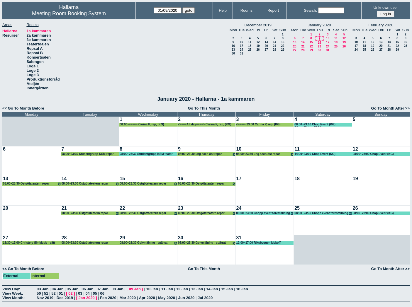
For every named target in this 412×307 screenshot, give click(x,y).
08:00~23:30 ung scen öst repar (207, 154)
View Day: (11, 289)
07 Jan (102, 289)
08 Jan (117, 289)
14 (274, 42)
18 (249, 45)
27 (266, 49)
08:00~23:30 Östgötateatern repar (32, 184)
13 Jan (197, 289)
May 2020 (166, 298)
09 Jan (135, 289)
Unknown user (386, 7)
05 (95, 293)
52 (53, 293)
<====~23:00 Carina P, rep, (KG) (258, 124)
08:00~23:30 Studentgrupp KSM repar (88, 154)
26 (258, 49)
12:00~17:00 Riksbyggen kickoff (258, 242)
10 (241, 42)
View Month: (13, 298)
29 (282, 49)
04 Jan (57, 289)
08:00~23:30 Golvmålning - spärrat (149, 243)
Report (273, 10)
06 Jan (87, 289)
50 (39, 293)
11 (249, 42)
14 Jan (212, 289)
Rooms (246, 10)
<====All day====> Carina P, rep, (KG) (204, 124)
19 (258, 45)
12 (258, 42)
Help (223, 10)
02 (70, 293)
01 (61, 293)
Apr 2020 (147, 298)
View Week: (12, 293)
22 (282, 45)
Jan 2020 (87, 298)
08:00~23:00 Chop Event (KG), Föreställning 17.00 (315, 125)
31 (241, 53)
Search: (310, 10)
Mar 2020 (127, 298)
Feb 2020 (108, 298)
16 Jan (242, 289)
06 (102, 293)
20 (266, 45)
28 (274, 49)
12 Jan (182, 289)
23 (233, 49)
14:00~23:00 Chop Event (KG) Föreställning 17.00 (314, 154)
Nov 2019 (45, 298)
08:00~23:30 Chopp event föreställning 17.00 (265, 213)
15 (282, 42)
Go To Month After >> (390, 108)
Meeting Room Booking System (69, 13)
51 (46, 293)
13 (266, 42)
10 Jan (152, 289)
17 (241, 45)
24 (241, 49)
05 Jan (72, 289)
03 (80, 293)
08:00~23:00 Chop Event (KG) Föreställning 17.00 (373, 154)
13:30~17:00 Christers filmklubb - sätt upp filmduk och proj (29, 243)
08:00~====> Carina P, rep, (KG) (142, 124)
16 (233, 45)
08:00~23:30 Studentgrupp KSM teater (146, 154)
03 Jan (42, 289)
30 (233, 53)
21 (274, 45)
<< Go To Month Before (23, 108)
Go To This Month (204, 108)
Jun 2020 (186, 298)
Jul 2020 (205, 298)
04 (87, 293)
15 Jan (227, 289)
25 (249, 49)
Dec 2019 (65, 298)
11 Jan (167, 289)
